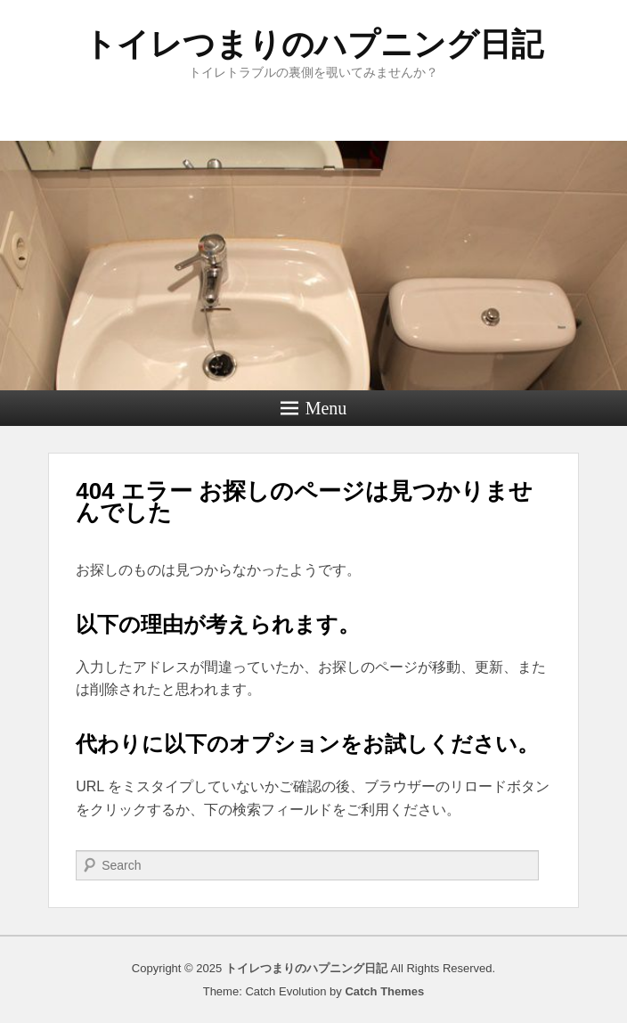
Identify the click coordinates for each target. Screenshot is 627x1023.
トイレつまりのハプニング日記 (313, 44)
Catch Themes (384, 991)
